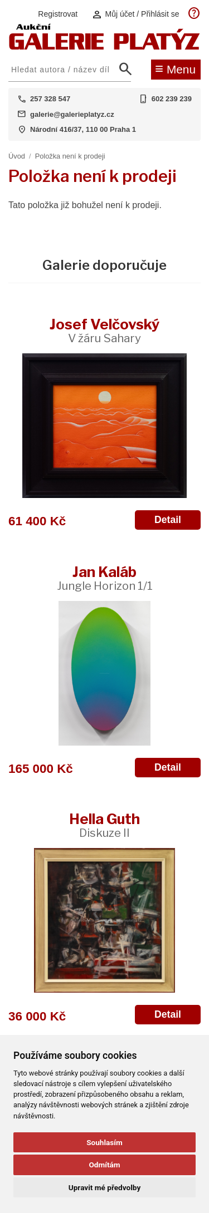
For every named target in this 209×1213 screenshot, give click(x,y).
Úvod (16, 156)
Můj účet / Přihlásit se (135, 14)
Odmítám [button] (104, 1164)
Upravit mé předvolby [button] (104, 1187)
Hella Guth (104, 825)
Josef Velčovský (104, 330)
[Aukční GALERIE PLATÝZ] (104, 47)
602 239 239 (172, 99)
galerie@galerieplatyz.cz (72, 114)
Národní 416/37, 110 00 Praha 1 (83, 129)
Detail (167, 519)
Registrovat (57, 13)
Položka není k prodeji (70, 156)
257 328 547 (50, 99)
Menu (175, 68)
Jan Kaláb (105, 578)
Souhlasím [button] (104, 1142)
